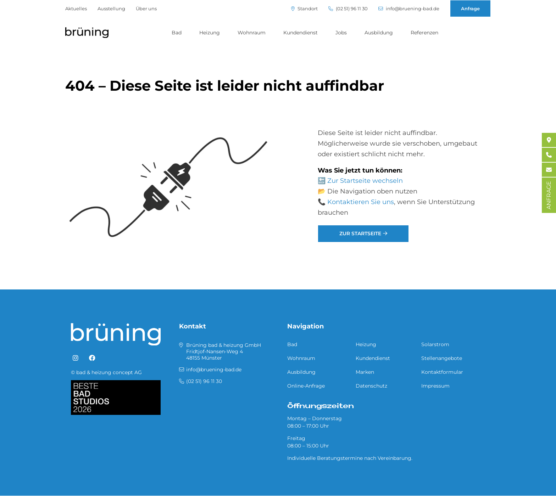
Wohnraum (252, 32)
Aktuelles (76, 8)
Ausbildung (379, 32)
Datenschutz (371, 386)
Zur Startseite (360, 233)
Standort (304, 8)
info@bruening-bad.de (408, 8)
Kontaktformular (442, 372)
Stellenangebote (441, 358)
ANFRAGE (548, 195)
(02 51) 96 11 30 (348, 8)
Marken (365, 372)
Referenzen (424, 32)
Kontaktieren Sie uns (360, 202)
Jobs (341, 32)
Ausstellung (111, 8)
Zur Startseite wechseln (365, 181)
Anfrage (470, 8)
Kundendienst (300, 32)
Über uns (146, 8)
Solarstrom (435, 344)
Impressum (435, 386)
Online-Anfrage (306, 386)
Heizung (209, 32)
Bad (177, 32)
